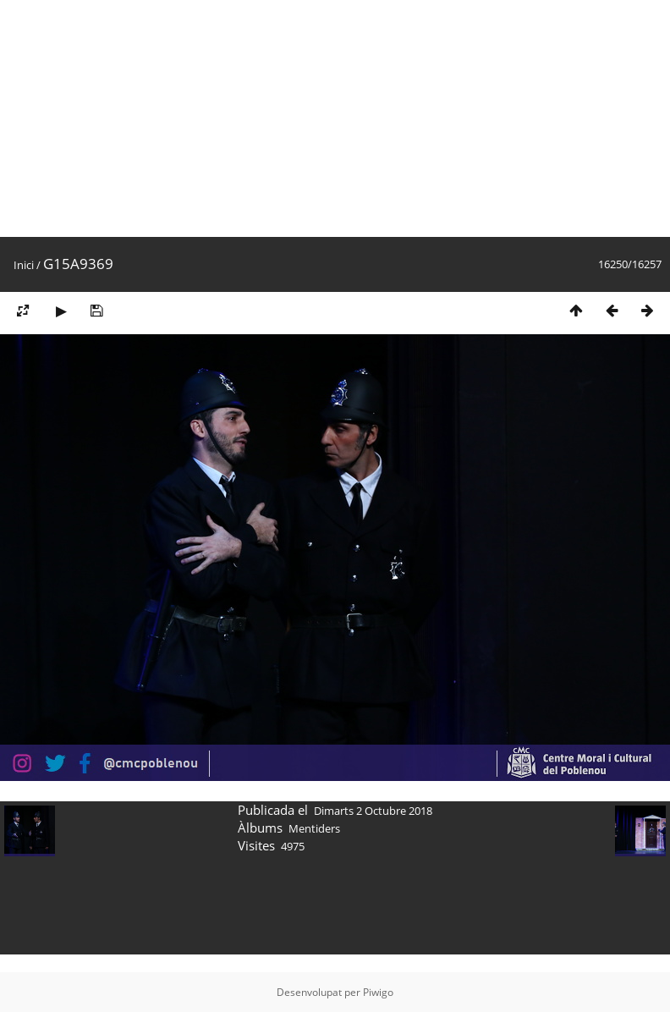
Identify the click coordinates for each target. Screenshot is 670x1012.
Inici (24, 264)
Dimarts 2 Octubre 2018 (373, 810)
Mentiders (314, 828)
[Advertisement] (243, 118)
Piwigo (378, 992)
